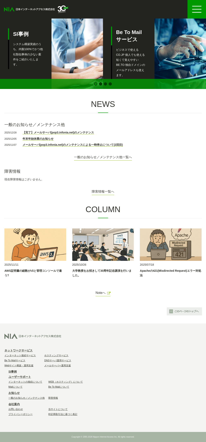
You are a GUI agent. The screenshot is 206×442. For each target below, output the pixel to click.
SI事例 (12, 371)
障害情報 (53, 398)
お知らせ (14, 392)
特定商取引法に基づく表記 (62, 414)
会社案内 (14, 404)
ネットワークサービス (18, 350)
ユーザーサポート (19, 376)
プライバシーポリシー (20, 414)
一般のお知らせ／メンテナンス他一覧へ (103, 157)
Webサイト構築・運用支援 (18, 365)
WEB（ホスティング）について (65, 381)
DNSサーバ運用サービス (57, 360)
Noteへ (103, 292)
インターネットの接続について (25, 381)
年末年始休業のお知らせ (38, 138)
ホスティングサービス (56, 355)
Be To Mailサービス (14, 360)
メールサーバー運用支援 (57, 365)
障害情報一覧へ (103, 191)
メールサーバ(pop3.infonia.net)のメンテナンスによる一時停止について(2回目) (73, 144)
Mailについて (15, 386)
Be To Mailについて (58, 386)
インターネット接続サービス (20, 355)
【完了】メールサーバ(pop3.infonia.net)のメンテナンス (58, 132)
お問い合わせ (15, 409)
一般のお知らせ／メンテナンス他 (26, 398)
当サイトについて (58, 409)
